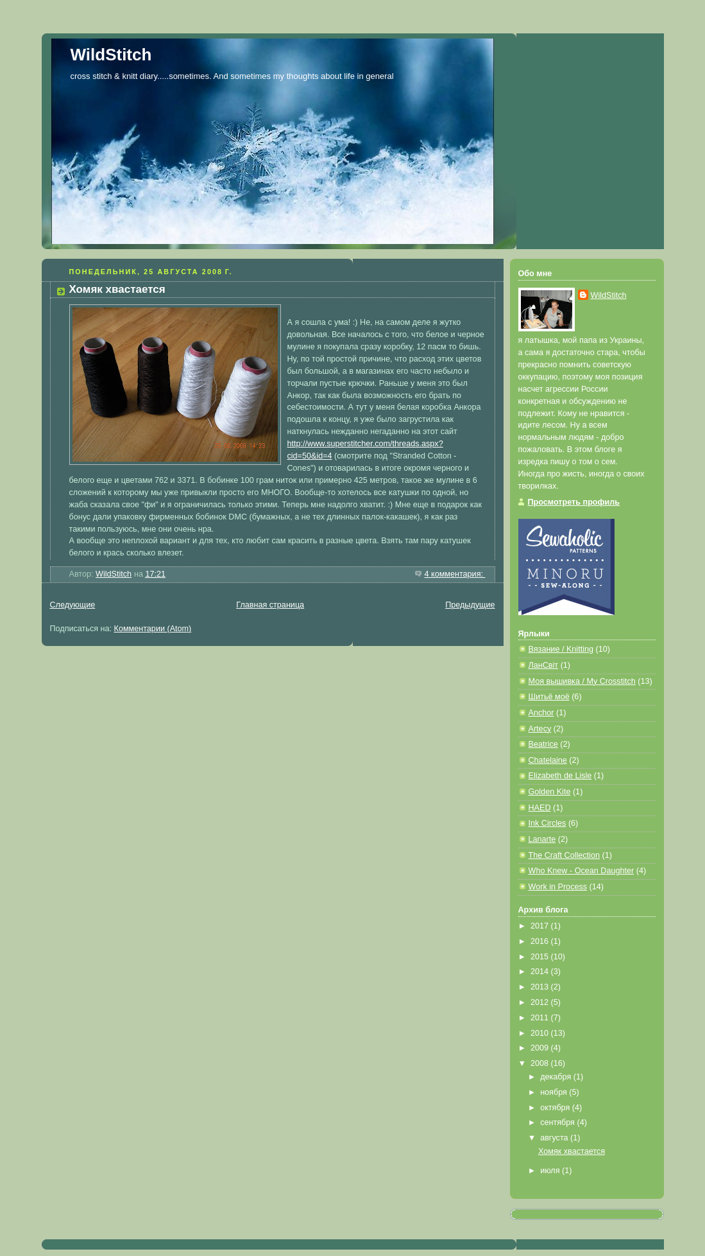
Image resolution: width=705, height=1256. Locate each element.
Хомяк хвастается (117, 289)
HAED (540, 807)
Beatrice (543, 744)
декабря (556, 1076)
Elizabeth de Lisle (560, 775)
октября (556, 1107)
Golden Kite (550, 791)
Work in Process (558, 886)
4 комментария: (454, 574)
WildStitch (111, 54)
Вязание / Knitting (561, 649)
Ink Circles (547, 823)
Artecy (540, 728)
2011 (541, 1017)
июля (551, 1170)
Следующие (73, 604)
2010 (541, 1033)
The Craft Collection (564, 855)
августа (555, 1137)
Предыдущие (470, 604)
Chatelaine (548, 760)
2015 (541, 956)
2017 (541, 925)
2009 (541, 1047)
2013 (541, 986)
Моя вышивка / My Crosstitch (582, 681)
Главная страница (270, 604)
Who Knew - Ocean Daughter (581, 870)
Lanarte (542, 839)
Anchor (541, 712)
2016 (541, 941)
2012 (541, 1002)
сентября (558, 1122)
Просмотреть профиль (574, 502)
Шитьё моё (549, 696)
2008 (541, 1063)
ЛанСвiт (544, 665)
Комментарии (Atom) (153, 628)
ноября (554, 1092)
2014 (541, 971)
